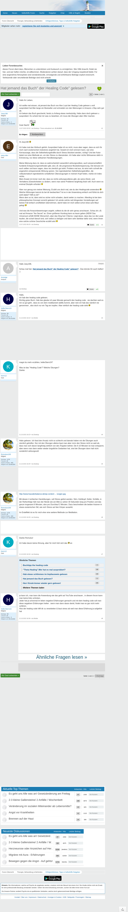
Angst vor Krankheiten (21, 812)
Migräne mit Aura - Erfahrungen (27, 854)
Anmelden (99, 17)
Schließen (51, 81)
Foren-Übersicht (8, 872)
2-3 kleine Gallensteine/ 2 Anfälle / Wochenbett (35, 799)
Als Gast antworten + (10, 94)
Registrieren (85, 17)
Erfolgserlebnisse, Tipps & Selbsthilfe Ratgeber (63, 872)
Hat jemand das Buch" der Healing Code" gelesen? (43, 88)
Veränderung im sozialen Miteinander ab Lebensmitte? (40, 806)
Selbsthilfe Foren (28, 13)
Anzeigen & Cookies (54, 897)
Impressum (32, 897)
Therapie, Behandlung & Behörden (29, 872)
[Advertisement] (61, 637)
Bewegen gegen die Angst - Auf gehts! (31, 861)
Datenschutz (42, 897)
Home (5, 13)
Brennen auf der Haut (21, 818)
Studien (88, 13)
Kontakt (17, 897)
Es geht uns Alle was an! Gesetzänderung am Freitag (39, 793)
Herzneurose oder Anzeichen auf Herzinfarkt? (35, 848)
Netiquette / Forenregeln (75, 897)
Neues (14, 13)
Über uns (24, 897)
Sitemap (88, 897)
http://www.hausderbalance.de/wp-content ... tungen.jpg (42, 494)
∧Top (122, 909)
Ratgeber (52, 13)
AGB (64, 897)
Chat (62, 13)
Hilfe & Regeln (74, 13)
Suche (41, 13)
